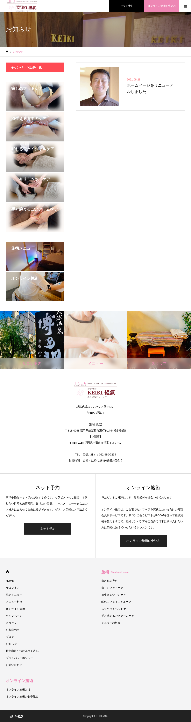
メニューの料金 (110, 622)
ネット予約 (47, 528)
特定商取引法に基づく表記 (22, 650)
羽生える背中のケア (113, 594)
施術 (115, 572)
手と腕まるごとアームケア (117, 615)
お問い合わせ (14, 664)
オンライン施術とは (18, 689)
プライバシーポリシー (19, 657)
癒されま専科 (109, 580)
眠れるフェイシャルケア (116, 601)
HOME (7, 571)
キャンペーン (14, 615)
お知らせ (11, 643)
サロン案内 (12, 587)
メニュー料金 (14, 601)
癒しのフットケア (112, 587)
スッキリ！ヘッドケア (115, 608)
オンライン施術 (15, 608)
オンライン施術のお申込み (22, 696)
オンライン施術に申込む (143, 540)
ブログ (10, 636)
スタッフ (11, 622)
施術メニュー (14, 594)
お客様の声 (12, 629)
